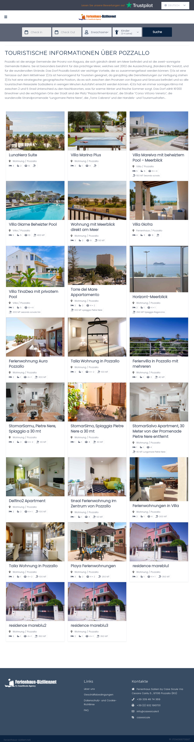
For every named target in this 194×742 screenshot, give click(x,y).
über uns (89, 689)
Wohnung (18, 161)
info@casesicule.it (148, 711)
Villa (138, 166)
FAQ (86, 710)
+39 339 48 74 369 (148, 699)
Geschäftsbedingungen (98, 694)
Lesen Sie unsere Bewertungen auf (117, 5)
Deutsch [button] (175, 5)
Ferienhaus (143, 230)
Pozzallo (32, 161)
